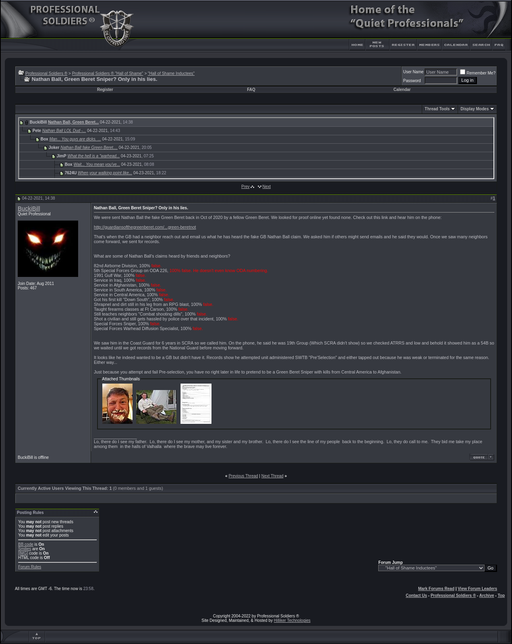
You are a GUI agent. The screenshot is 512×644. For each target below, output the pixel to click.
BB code (25, 544)
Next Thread (272, 476)
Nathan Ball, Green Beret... (73, 122)
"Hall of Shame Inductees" (171, 73)
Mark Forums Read (436, 588)
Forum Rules (29, 567)
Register (105, 89)
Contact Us (416, 595)
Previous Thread (243, 476)
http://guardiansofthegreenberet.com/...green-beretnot (145, 227)
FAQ (251, 89)
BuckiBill (29, 208)
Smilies (24, 549)
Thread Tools (437, 109)
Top (501, 595)
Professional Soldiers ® (46, 73)
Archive (486, 595)
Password (412, 80)
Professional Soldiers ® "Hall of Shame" (107, 73)
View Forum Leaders (477, 588)
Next (266, 186)
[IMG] (23, 553)
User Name (413, 72)
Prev (245, 186)
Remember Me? (477, 73)
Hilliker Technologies (292, 620)
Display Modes (474, 109)
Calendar (402, 89)
